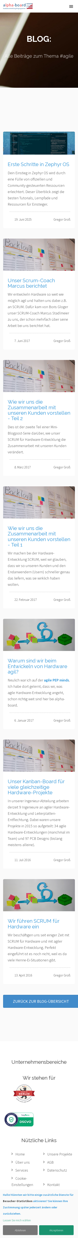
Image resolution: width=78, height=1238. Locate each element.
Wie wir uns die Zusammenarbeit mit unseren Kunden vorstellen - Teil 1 (39, 536)
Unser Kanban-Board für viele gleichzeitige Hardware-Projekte (36, 787)
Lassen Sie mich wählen (17, 1220)
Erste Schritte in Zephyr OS (38, 164)
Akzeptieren (56, 1230)
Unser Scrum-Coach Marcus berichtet (31, 283)
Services (21, 1170)
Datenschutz (57, 1170)
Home (20, 1154)
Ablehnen (20, 1230)
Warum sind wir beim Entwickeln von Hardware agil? (37, 666)
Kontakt (53, 1184)
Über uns (22, 1162)
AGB (50, 1162)
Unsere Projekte (59, 1154)
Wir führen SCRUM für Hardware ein (33, 923)
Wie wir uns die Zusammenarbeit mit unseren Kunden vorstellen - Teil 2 (39, 410)
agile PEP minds (56, 680)
